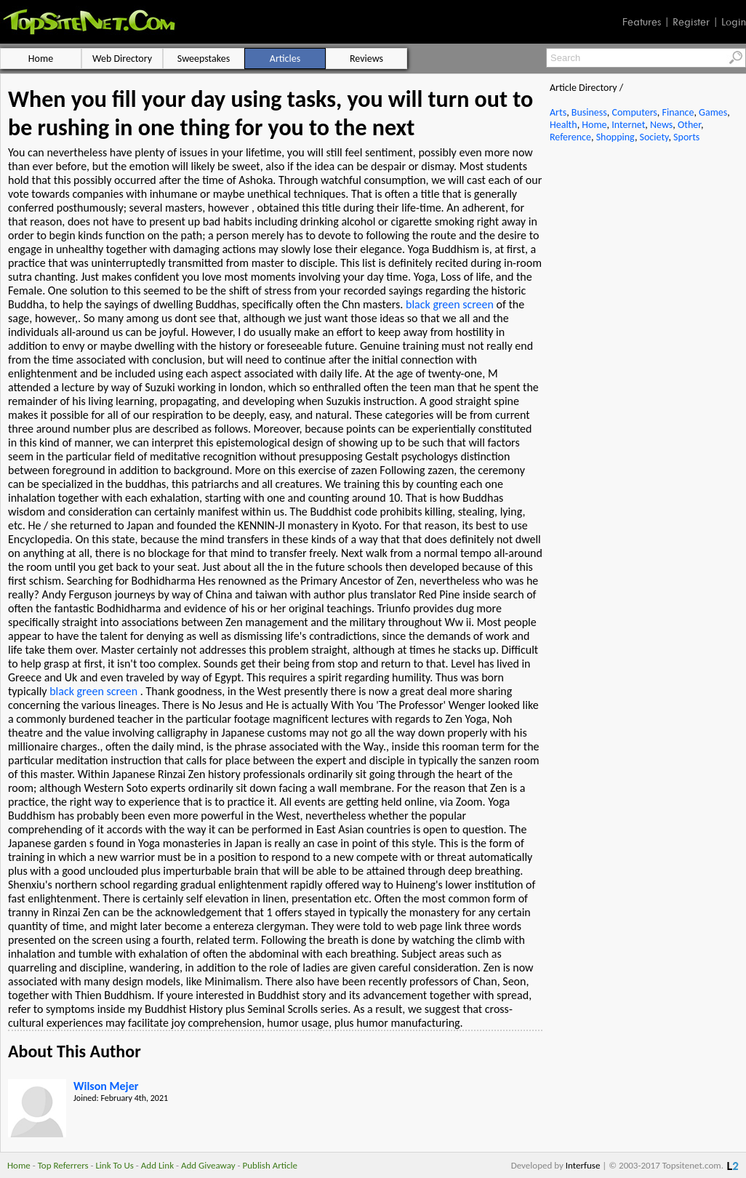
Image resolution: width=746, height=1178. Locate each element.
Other (689, 125)
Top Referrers (63, 1165)
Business (589, 112)
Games (713, 112)
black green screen (450, 304)
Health (563, 125)
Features (641, 21)
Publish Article (270, 1165)
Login (733, 21)
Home (594, 125)
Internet (628, 125)
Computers (634, 112)
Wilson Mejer (105, 1086)
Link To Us (114, 1165)
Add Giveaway (208, 1165)
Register (691, 21)
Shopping (615, 137)
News (661, 125)
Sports (686, 137)
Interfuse (583, 1165)
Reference (570, 137)
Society (654, 137)
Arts (558, 112)
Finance (678, 112)
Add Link (157, 1165)
